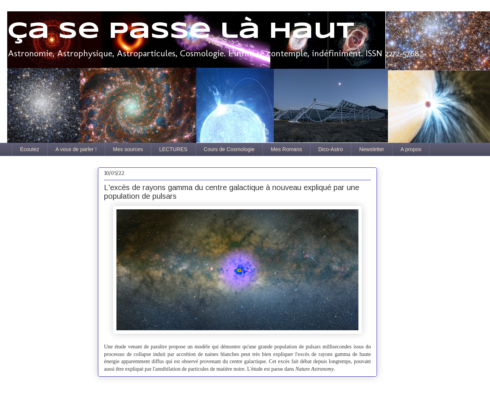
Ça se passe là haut (180, 31)
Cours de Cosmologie (229, 149)
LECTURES (173, 149)
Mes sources (128, 149)
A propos (410, 149)
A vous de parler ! (76, 149)
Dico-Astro (330, 149)
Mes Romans (286, 149)
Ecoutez (29, 149)
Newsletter (371, 149)
